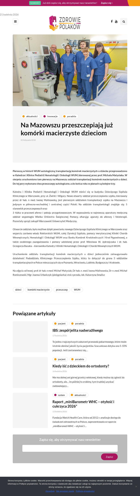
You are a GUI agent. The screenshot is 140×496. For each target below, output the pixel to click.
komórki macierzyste (39, 289)
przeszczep (62, 289)
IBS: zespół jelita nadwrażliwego (77, 331)
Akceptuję (50, 491)
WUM (77, 289)
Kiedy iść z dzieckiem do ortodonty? (80, 367)
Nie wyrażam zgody (65, 491)
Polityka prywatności (85, 491)
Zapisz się (106, 2)
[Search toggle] (123, 21)
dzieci (18, 289)
